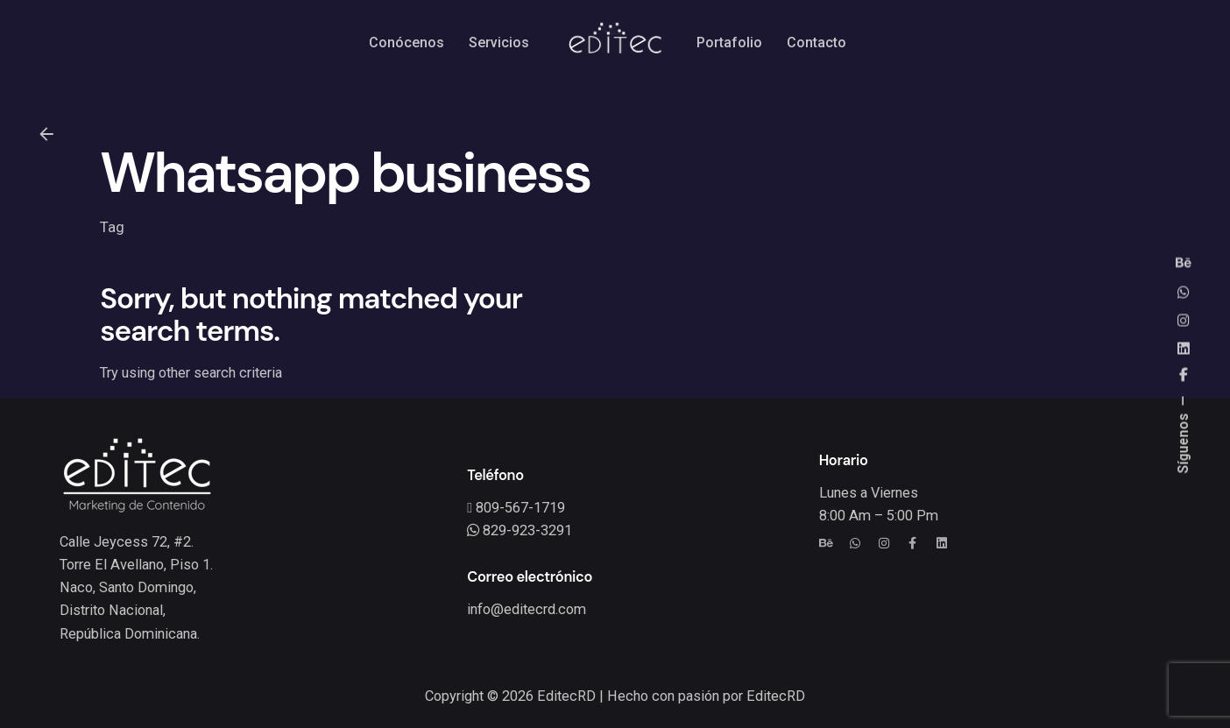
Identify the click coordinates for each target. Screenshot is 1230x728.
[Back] (46, 134)
